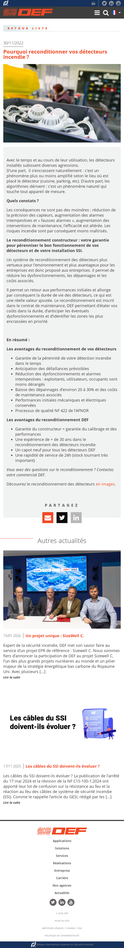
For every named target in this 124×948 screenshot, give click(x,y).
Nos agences (62, 885)
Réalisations (62, 863)
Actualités (62, 893)
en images (105, 484)
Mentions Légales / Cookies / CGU (62, 928)
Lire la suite (11, 677)
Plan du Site (62, 920)
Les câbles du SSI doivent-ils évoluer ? (63, 766)
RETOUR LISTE (28, 28)
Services (62, 856)
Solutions (62, 848)
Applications (62, 841)
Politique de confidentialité (62, 935)
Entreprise (62, 870)
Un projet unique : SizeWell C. (55, 635)
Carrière (62, 878)
